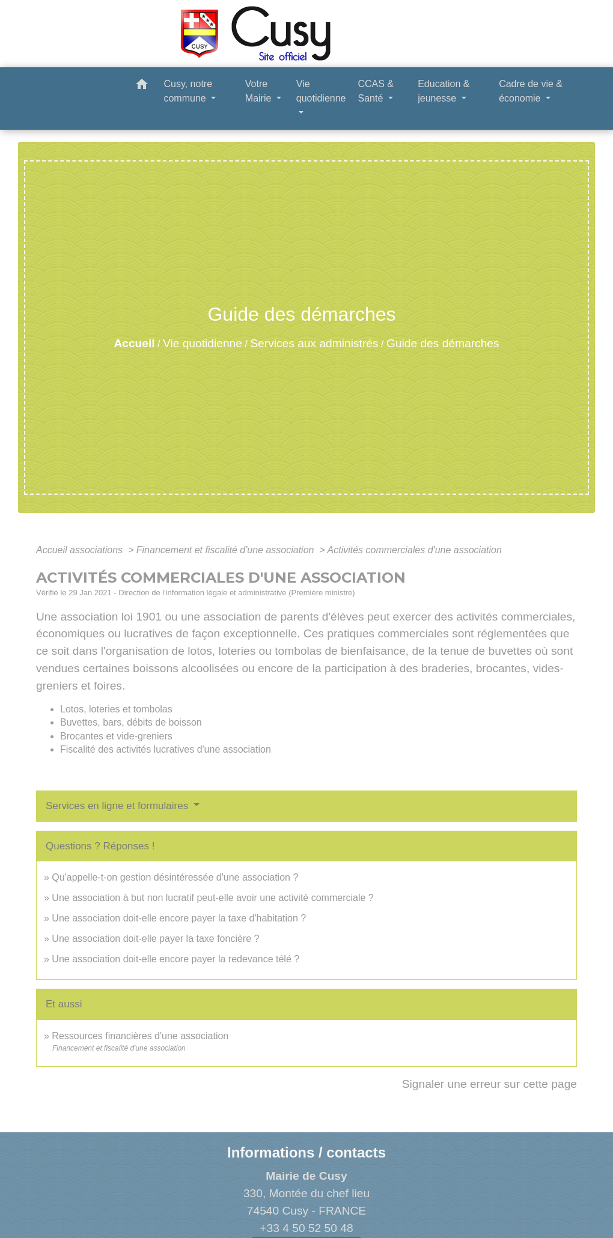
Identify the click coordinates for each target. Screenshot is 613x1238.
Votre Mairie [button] (259, 91)
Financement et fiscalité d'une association (226, 550)
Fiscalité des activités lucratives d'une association (165, 749)
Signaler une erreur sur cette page (489, 1084)
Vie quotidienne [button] (321, 91)
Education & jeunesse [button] (443, 91)
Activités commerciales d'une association (415, 550)
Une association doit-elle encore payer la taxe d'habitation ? (179, 918)
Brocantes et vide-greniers (116, 736)
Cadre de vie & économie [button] (531, 91)
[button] (142, 86)
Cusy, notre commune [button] (187, 91)
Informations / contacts (306, 1152)
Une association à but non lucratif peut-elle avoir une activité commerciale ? (212, 898)
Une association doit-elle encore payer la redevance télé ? (175, 959)
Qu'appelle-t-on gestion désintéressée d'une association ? (175, 877)
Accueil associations (81, 550)
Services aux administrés (314, 343)
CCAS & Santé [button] (376, 91)
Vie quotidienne (202, 343)
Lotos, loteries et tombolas (116, 709)
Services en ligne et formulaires (118, 806)
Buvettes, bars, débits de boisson (131, 722)
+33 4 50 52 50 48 (306, 1228)
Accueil (134, 343)
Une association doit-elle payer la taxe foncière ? (155, 938)
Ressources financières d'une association (140, 1036)
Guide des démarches (442, 343)
